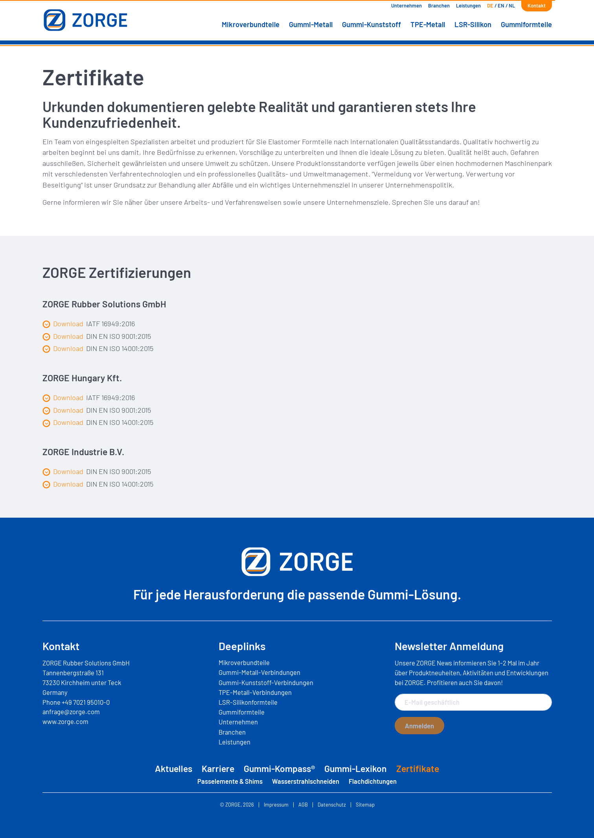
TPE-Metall (427, 24)
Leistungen (468, 5)
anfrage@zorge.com (71, 711)
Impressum (276, 804)
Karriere (218, 768)
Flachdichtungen (373, 781)
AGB (303, 804)
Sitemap (365, 804)
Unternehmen (406, 5)
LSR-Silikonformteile (248, 702)
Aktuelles (173, 768)
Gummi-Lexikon (355, 768)
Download (62, 323)
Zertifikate (417, 768)
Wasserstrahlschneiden (305, 781)
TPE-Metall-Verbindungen (255, 692)
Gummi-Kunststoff (371, 24)
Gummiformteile (526, 24)
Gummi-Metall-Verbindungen (259, 672)
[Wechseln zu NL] (512, 5)
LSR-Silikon (472, 24)
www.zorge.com (65, 721)
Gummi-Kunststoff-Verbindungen (266, 682)
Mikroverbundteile (251, 24)
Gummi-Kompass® (279, 768)
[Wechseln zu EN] (501, 5)
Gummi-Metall (311, 24)
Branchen (439, 5)
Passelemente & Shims (230, 781)
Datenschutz (332, 804)
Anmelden (419, 726)
